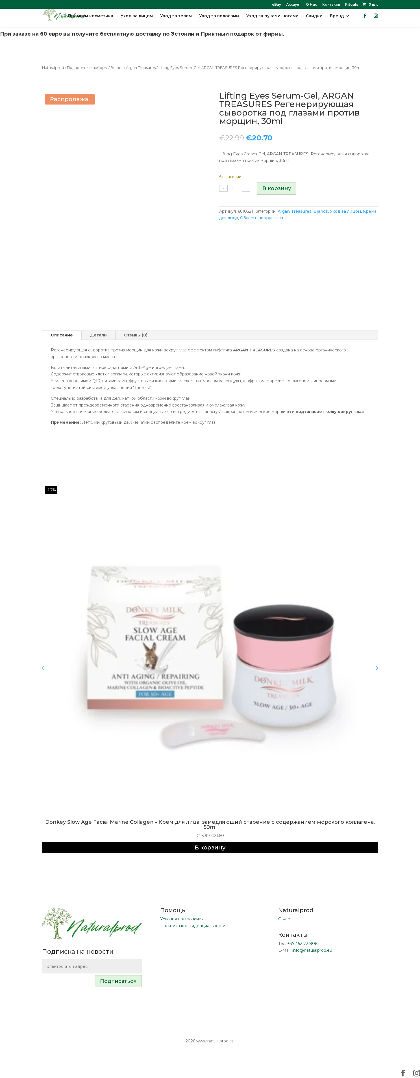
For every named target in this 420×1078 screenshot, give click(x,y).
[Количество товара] (235, 188)
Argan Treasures (141, 68)
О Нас (311, 4)
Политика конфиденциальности (192, 925)
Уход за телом (176, 20)
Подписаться (118, 981)
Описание (62, 335)
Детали (98, 335)
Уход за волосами (219, 20)
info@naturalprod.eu (312, 950)
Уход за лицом (137, 20)
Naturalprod (53, 68)
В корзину (276, 188)
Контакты (331, 4)
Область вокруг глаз (261, 217)
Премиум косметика (90, 20)
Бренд (337, 20)
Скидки (314, 20)
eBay (276, 4)
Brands (116, 68)
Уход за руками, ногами (272, 20)
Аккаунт (293, 4)
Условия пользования (182, 918)
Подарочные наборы (87, 68)
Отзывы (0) (135, 335)
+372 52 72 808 (302, 943)
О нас (284, 918)
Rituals (351, 4)
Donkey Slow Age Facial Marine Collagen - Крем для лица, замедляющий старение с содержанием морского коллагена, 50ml (210, 824)
